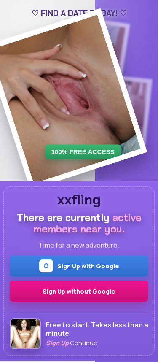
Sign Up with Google (79, 265)
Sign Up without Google (79, 291)
